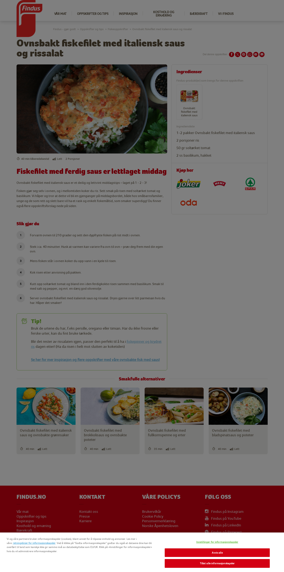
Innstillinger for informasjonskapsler (217, 542)
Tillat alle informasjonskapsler (217, 563)
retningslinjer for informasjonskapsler (34, 543)
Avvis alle (217, 552)
